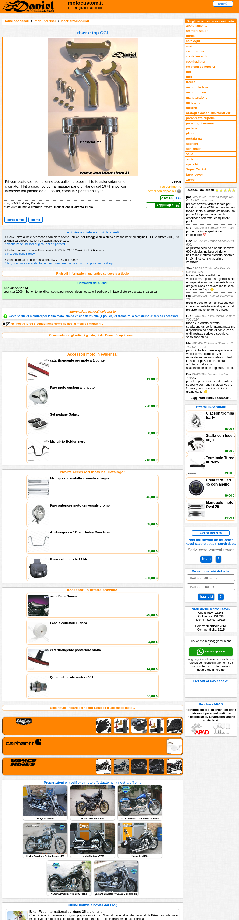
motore (191, 107)
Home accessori (16, 21)
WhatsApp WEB (211, 651)
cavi (189, 46)
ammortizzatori (197, 30)
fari (188, 72)
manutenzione (196, 97)
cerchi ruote (195, 51)
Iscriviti (206, 597)
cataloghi (193, 41)
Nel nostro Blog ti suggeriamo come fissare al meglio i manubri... (53, 324)
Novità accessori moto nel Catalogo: (92, 407)
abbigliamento (196, 25)
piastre (191, 133)
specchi (192, 164)
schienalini (194, 149)
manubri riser (45, 21)
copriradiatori (196, 61)
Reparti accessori (20, 865)
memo (35, 220)
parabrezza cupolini (201, 118)
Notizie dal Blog (19, 885)
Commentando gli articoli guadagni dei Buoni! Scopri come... (92, 335)
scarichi (192, 143)
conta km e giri (197, 56)
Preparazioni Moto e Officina (28, 880)
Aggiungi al (168, 205)
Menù (223, 4)
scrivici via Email (78, 865)
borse (190, 36)
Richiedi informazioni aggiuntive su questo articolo (92, 273)
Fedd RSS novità (77, 885)
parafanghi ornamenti (202, 123)
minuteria (193, 102)
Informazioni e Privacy (81, 875)
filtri (189, 77)
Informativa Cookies (80, 880)
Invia (206, 559)
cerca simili (15, 220)
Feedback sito (18, 875)
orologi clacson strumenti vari (208, 113)
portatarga (194, 138)
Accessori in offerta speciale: (92, 460)
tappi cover (194, 174)
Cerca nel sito (211, 533)
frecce (190, 82)
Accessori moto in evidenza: (92, 354)
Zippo (190, 179)
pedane (191, 128)
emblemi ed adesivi (200, 66)
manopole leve (197, 87)
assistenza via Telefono (82, 870)
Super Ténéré (196, 169)
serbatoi (192, 159)
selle (189, 154)
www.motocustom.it (191, 914)
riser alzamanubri (75, 21)
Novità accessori (20, 870)
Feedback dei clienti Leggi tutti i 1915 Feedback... (211, 294)
